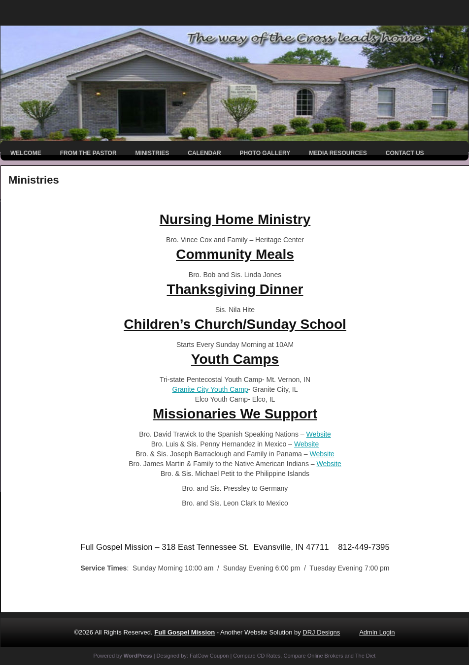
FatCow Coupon (209, 656)
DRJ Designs (321, 632)
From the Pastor (88, 153)
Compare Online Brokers (313, 656)
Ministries (152, 153)
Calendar (204, 153)
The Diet (365, 656)
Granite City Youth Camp (210, 389)
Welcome (25, 153)
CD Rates (269, 656)
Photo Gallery (265, 153)
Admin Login (377, 632)
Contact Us (405, 153)
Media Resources (338, 153)
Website (318, 434)
